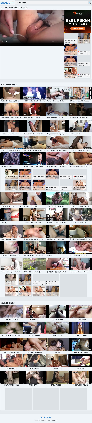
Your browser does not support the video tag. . (32, 28)
